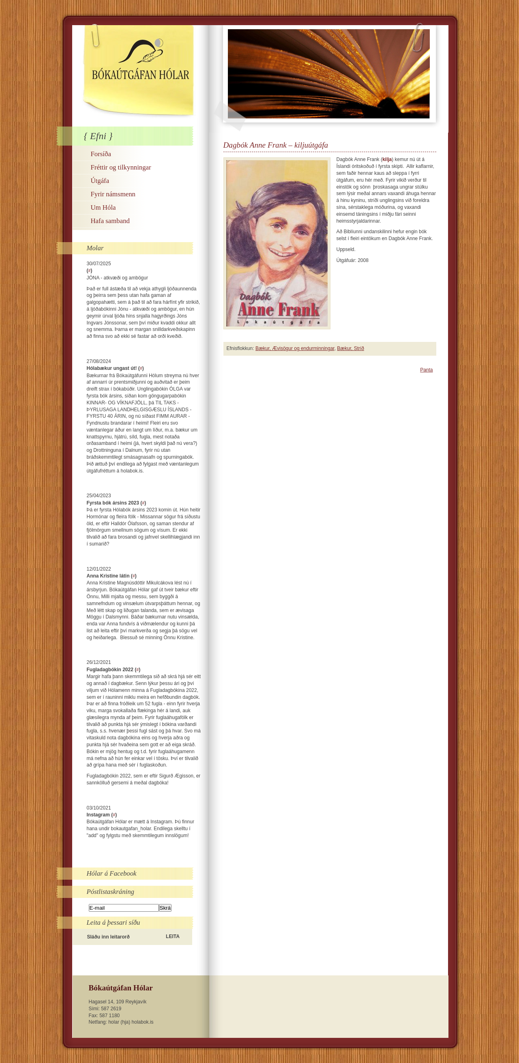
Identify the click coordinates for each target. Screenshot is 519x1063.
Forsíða (101, 154)
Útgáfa (100, 181)
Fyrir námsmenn (113, 194)
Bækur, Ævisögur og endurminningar (295, 348)
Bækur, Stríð (350, 348)
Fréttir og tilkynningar (121, 167)
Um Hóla (103, 207)
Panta (426, 370)
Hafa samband (110, 221)
